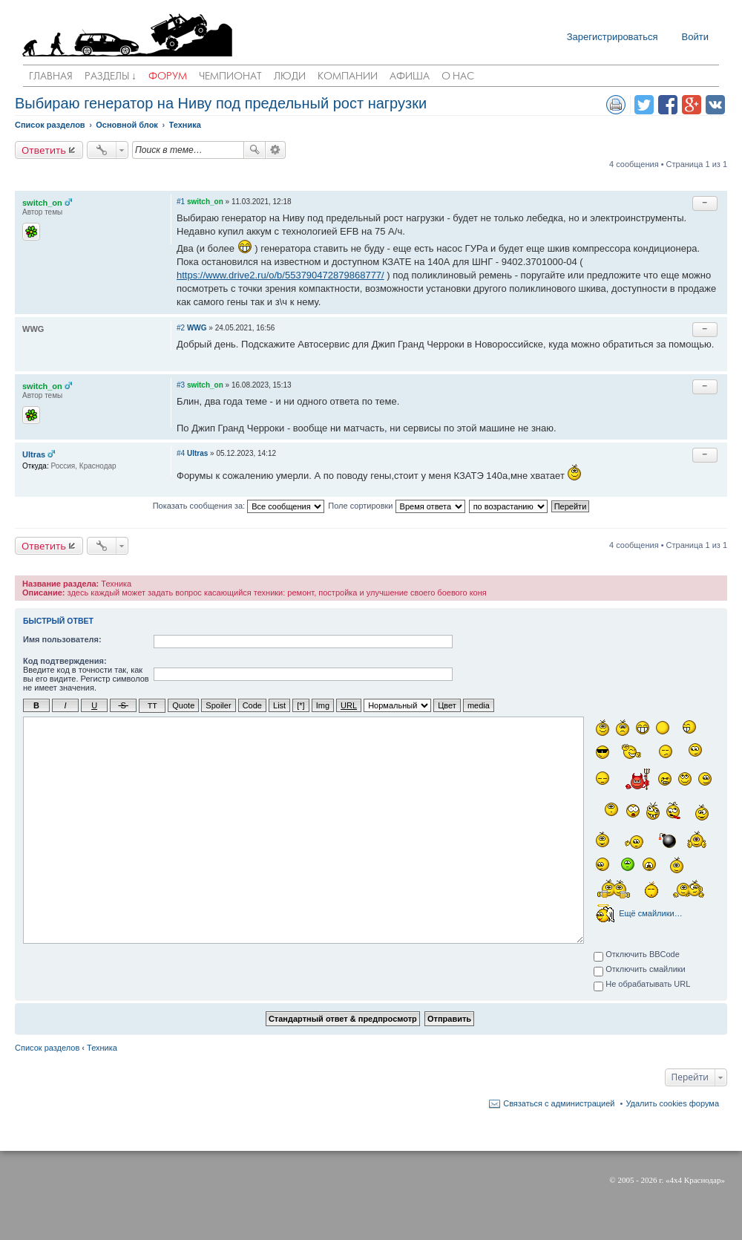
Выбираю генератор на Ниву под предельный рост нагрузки (221, 103)
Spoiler (218, 705)
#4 (181, 453)
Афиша (410, 77)
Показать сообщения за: (239, 506)
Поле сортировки (396, 506)
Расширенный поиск (276, 150)
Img (322, 705)
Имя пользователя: (62, 639)
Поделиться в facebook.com (667, 104)
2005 (625, 1179)
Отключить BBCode (637, 955)
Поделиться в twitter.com (644, 104)
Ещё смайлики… (650, 912)
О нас (457, 77)
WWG (197, 328)
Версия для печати (616, 104)
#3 (181, 385)
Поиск (254, 150)
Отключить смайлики (640, 970)
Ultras (33, 454)
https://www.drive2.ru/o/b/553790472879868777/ (280, 275)
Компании (348, 77)
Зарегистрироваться (612, 36)
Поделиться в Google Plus (691, 104)
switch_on (42, 202)
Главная (51, 77)
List (279, 705)
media (478, 705)
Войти (695, 36)
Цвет (447, 705)
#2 (181, 328)
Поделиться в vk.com (715, 104)
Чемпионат (230, 77)
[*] (300, 705)
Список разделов (47, 1046)
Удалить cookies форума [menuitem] (672, 1102)
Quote (183, 705)
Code (252, 705)
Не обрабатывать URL (642, 985)
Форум (167, 77)
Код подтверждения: (65, 660)
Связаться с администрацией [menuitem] (558, 1102)
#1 (181, 202)
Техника (102, 1046)
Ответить (44, 150)
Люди (290, 77)
